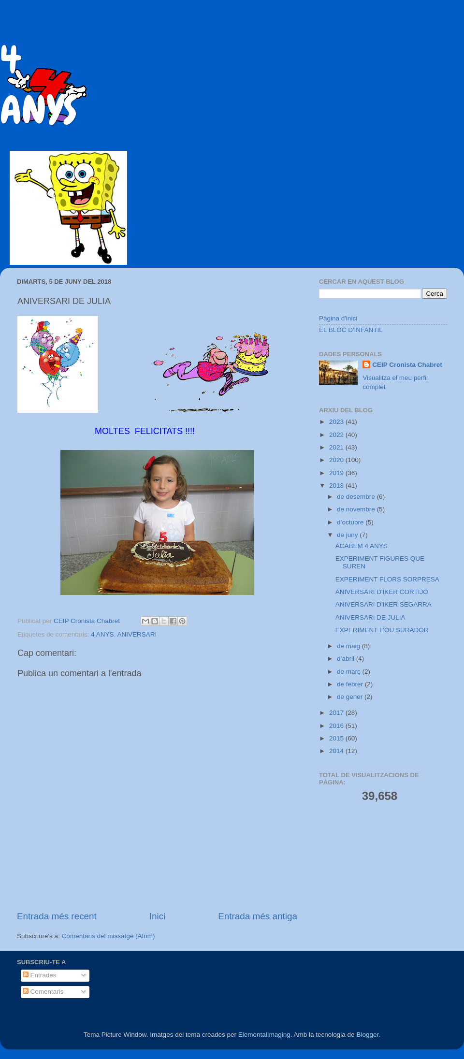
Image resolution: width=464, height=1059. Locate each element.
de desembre (357, 496)
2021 (337, 447)
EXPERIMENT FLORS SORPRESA (387, 579)
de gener (350, 696)
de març (349, 671)
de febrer (351, 684)
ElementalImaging (264, 1034)
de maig (349, 646)
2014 (337, 750)
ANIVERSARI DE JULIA (370, 617)
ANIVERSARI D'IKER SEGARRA (383, 604)
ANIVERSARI (137, 634)
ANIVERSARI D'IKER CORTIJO (381, 591)
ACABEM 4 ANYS (361, 546)
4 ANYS (102, 634)
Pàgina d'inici (338, 318)
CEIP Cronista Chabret (407, 364)
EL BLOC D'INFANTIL (351, 330)
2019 (337, 473)
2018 (337, 485)
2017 (337, 712)
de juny (348, 534)
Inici (157, 916)
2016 (337, 725)
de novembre (357, 509)
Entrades (40, 975)
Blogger (367, 1034)
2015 (337, 738)
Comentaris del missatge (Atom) (108, 936)
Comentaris (43, 991)
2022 (337, 434)
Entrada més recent (57, 916)
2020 (337, 460)
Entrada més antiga (257, 916)
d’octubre (351, 522)
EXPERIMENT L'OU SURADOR (382, 630)
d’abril (346, 658)
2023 (337, 421)
